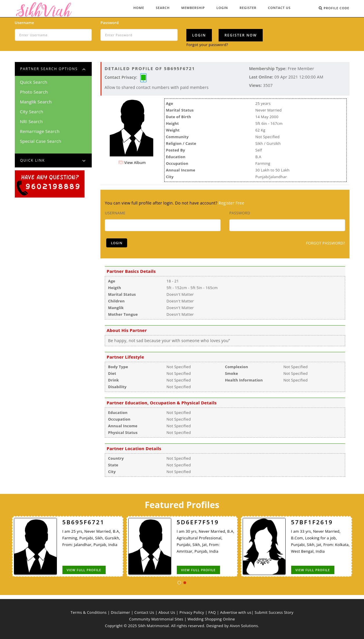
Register (247, 8)
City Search (31, 111)
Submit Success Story (274, 612)
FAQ (212, 612)
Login (222, 8)
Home (139, 8)
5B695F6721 (83, 522)
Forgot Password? (325, 243)
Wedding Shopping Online (211, 619)
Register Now (240, 35)
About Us (166, 612)
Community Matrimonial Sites (156, 619)
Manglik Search (36, 102)
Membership (193, 8)
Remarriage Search (40, 131)
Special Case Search (41, 141)
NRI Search (31, 121)
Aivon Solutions (244, 625)
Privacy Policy (191, 612)
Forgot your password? (207, 44)
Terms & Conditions (89, 612)
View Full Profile (83, 570)
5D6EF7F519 (197, 522)
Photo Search (34, 92)
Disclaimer (120, 612)
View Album (132, 162)
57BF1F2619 (312, 522)
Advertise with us (235, 612)
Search (163, 8)
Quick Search (33, 82)
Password (109, 22)
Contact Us (279, 8)
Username (24, 22)
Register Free (231, 203)
